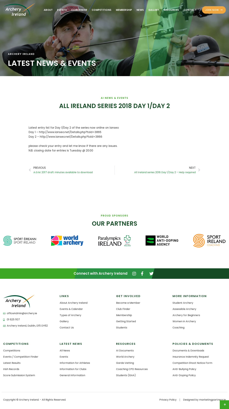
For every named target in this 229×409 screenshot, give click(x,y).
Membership (124, 10)
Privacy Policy (168, 400)
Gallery (154, 10)
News (140, 10)
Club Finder (79, 10)
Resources (171, 10)
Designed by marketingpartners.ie (204, 400)
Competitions (101, 10)
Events (62, 10)
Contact (190, 10)
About (48, 10)
